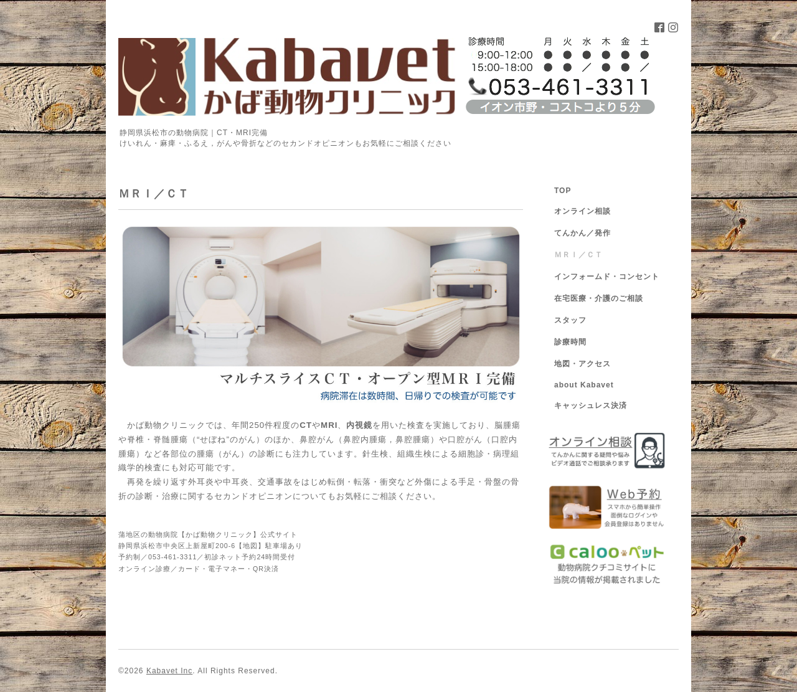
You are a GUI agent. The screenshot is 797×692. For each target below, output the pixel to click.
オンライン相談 (582, 211)
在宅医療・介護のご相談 (598, 298)
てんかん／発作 (582, 233)
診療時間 (570, 342)
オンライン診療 (144, 568)
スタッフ (570, 320)
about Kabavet (584, 385)
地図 (250, 545)
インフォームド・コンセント (606, 276)
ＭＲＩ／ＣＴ (578, 254)
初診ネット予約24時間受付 (249, 557)
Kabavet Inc (169, 670)
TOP (562, 190)
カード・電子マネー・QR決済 (228, 568)
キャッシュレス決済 (590, 405)
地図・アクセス (582, 363)
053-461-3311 (172, 557)
